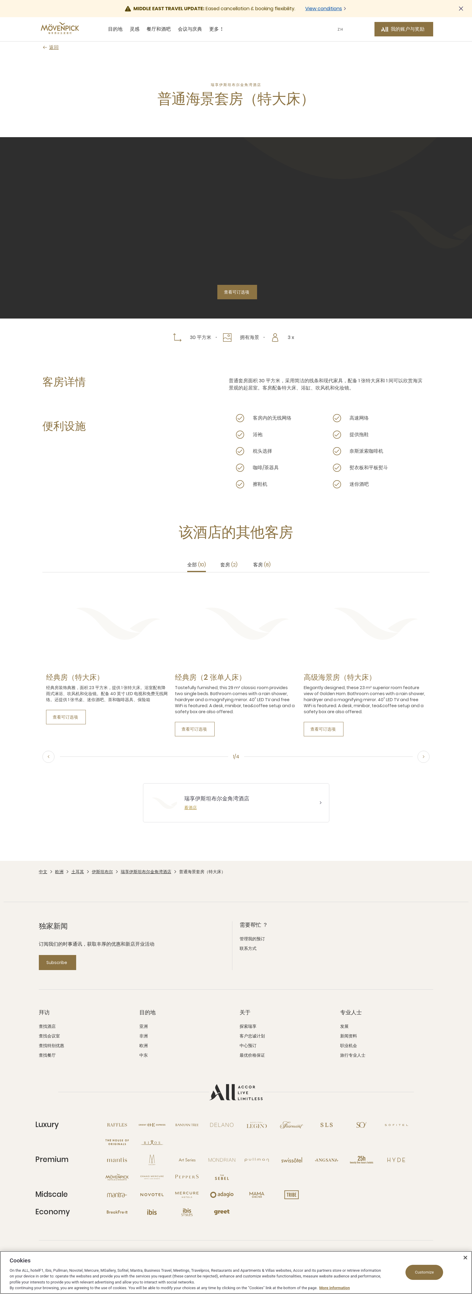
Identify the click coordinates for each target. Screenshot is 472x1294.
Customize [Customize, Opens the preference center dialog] (424, 1272)
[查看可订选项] (237, 292)
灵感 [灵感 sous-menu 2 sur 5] (134, 29)
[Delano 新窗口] (222, 1125)
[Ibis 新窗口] (152, 1212)
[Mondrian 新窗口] (222, 1160)
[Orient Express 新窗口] (152, 1125)
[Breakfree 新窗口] (117, 1212)
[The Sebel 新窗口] (222, 1177)
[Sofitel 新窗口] (396, 1125)
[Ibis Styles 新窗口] (187, 1212)
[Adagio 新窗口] (222, 1194)
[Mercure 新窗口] (187, 1194)
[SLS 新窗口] (327, 1125)
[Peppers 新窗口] (187, 1177)
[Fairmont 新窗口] (292, 1125)
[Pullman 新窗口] (257, 1160)
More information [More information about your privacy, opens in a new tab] (334, 1288)
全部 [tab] (196, 564)
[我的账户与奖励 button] (403, 29)
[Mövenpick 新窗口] (117, 1177)
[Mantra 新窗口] (117, 1194)
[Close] (465, 1257)
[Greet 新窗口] (222, 1212)
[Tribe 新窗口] (292, 1194)
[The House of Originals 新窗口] (117, 1142)
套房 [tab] (229, 564)
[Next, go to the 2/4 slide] (424, 757)
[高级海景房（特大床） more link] (340, 677)
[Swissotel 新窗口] (292, 1160)
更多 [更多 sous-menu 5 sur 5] (216, 29)
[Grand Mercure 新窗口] (152, 1177)
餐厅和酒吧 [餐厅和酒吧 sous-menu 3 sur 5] (159, 29)
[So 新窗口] (361, 1125)
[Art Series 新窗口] (187, 1160)
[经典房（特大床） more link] (75, 677)
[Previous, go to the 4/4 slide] (48, 757)
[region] (236, 1272)
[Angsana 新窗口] (327, 1160)
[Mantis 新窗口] (117, 1160)
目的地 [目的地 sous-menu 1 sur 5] (115, 29)
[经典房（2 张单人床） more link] (210, 677)
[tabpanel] (236, 659)
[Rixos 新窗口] (152, 1142)
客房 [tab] (262, 564)
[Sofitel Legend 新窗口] (257, 1125)
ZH (340, 29)
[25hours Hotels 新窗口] (361, 1160)
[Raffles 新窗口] (117, 1125)
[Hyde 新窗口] (396, 1160)
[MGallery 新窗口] (152, 1160)
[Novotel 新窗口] (152, 1194)
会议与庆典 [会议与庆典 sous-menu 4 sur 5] (190, 29)
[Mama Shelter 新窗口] (257, 1194)
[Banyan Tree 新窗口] (187, 1125)
